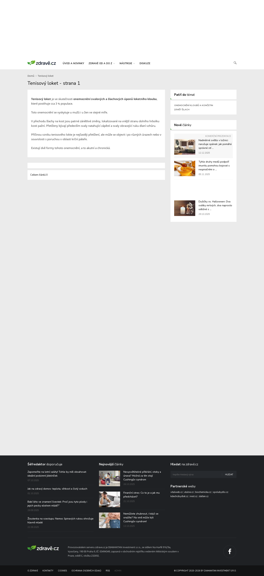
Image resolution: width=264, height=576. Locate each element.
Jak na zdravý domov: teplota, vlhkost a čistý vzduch (57, 488)
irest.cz (193, 496)
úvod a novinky (73, 63)
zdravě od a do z (102, 63)
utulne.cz (189, 492)
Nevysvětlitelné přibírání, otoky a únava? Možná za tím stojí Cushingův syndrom (142, 475)
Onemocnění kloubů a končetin (193, 105)
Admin (117, 570)
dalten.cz (203, 496)
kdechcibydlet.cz (179, 496)
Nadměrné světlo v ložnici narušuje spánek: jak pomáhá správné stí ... (215, 144)
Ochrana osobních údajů (86, 570)
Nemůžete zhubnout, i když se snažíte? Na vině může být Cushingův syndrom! (140, 517)
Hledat (229, 474)
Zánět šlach (181, 109)
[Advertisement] (132, 29)
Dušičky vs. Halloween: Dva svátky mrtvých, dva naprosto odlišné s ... (215, 205)
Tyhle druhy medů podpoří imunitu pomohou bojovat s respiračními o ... (214, 165)
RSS (108, 570)
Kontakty (48, 570)
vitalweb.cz (176, 492)
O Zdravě (32, 570)
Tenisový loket (46, 75)
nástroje (127, 63)
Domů (30, 75)
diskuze (145, 63)
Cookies (62, 570)
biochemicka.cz (203, 492)
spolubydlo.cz (220, 492)
